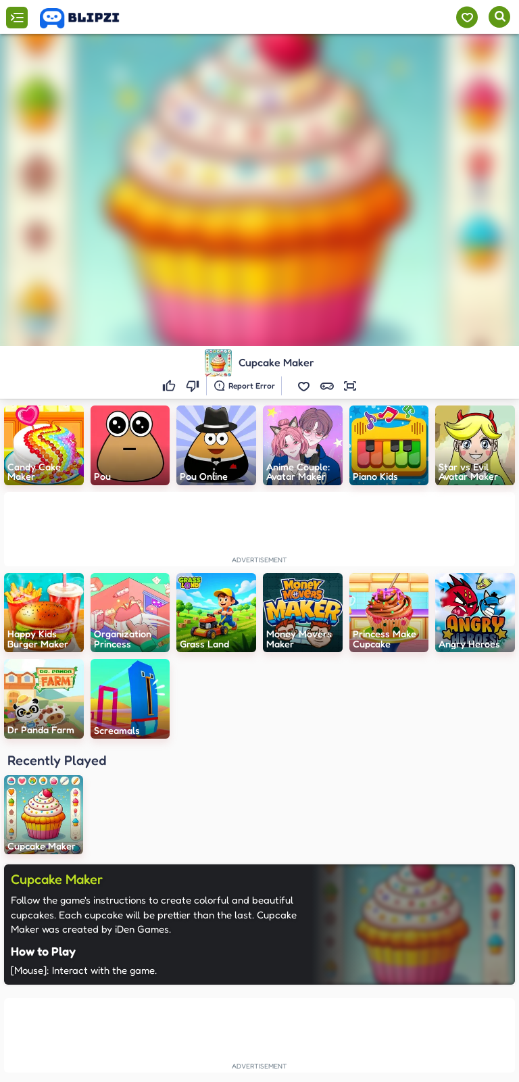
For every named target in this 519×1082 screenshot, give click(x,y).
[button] (304, 385)
